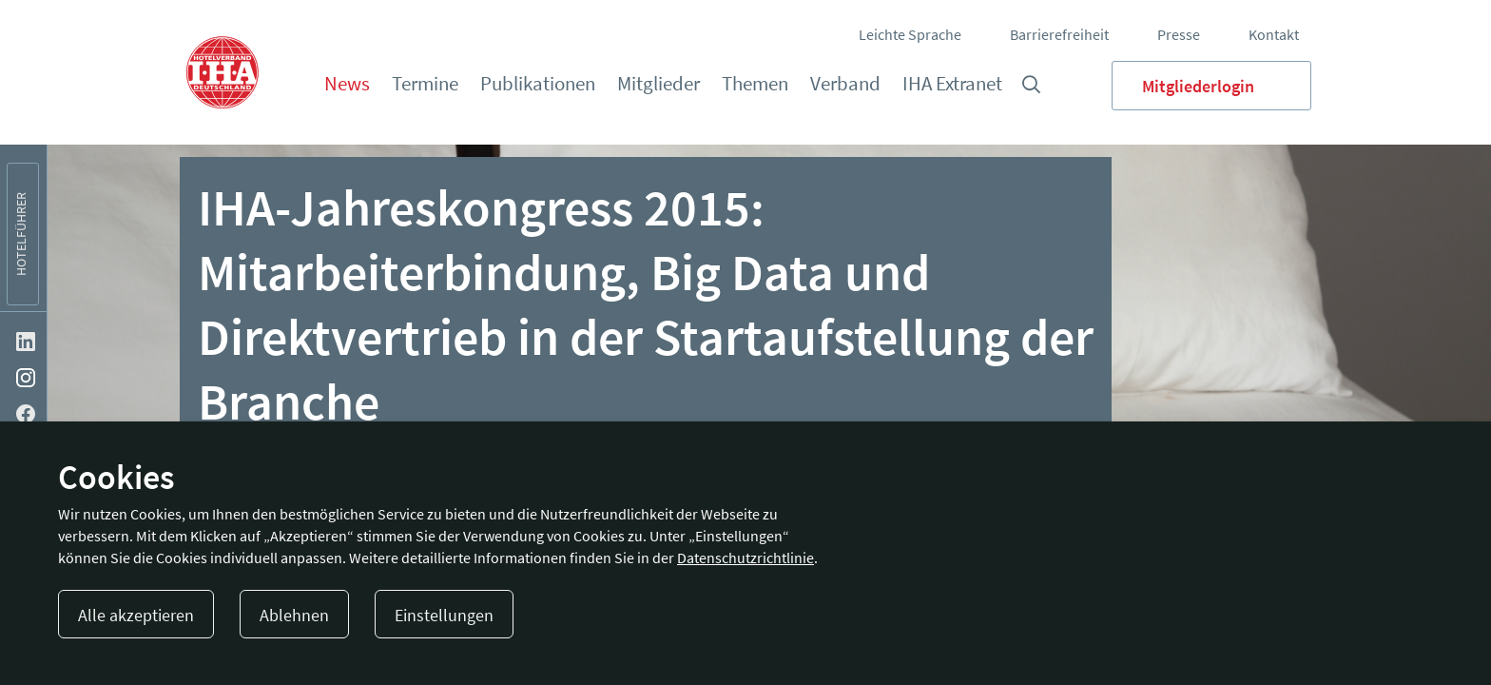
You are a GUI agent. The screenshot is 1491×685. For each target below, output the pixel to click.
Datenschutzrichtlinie (745, 557)
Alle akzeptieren (136, 615)
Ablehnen (294, 615)
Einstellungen (444, 615)
